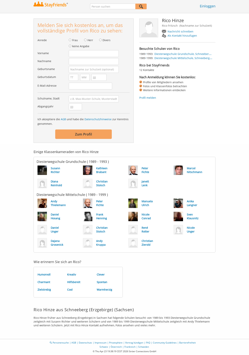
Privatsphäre (116, 342)
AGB (63, 119)
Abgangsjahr (46, 106)
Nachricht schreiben (180, 31)
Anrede (42, 40)
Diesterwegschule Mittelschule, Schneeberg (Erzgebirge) (189, 58)
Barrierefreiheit (187, 342)
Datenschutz (85, 342)
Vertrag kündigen (134, 342)
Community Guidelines (165, 342)
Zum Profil (83, 134)
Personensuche (61, 342)
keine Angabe (80, 46)
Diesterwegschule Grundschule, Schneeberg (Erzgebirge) (190, 54)
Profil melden (147, 97)
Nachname (44, 61)
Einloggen (207, 6)
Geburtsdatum (47, 77)
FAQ (148, 342)
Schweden (143, 346)
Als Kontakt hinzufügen (182, 35)
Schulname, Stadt (49, 98)
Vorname (43, 53)
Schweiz (104, 346)
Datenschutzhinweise (98, 119)
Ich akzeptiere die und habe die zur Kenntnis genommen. (83, 121)
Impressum (100, 342)
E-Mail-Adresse (47, 85)
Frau (75, 40)
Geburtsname (46, 69)
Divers (106, 40)
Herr (90, 40)
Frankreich (130, 346)
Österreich (116, 346)
